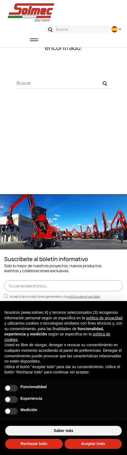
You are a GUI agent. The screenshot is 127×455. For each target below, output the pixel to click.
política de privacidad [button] (104, 318)
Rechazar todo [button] (34, 443)
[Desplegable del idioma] (117, 29)
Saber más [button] (63, 430)
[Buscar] (63, 83)
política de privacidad (83, 296)
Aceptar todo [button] (93, 443)
